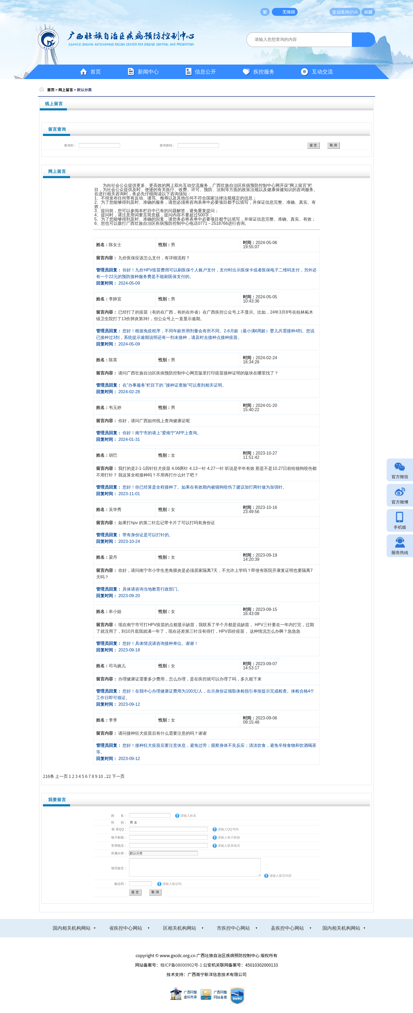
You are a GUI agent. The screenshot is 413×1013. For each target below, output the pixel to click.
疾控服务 (258, 72)
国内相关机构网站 (72, 928)
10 (100, 776)
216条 (48, 776)
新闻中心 (143, 72)
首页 (90, 72)
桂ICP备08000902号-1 (181, 965)
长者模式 (317, 12)
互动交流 (317, 72)
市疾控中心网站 (233, 928)
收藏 (368, 12)
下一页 (118, 776)
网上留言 (65, 89)
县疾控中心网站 (287, 928)
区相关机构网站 (179, 928)
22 (108, 776)
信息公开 (200, 72)
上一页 (61, 776)
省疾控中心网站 (125, 928)
